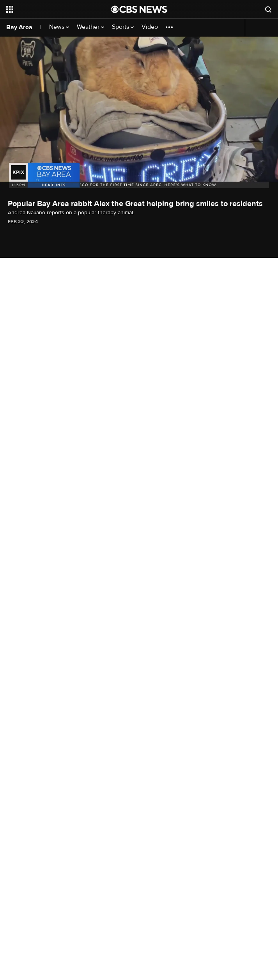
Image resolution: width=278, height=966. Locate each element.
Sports (123, 27)
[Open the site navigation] (50, 9)
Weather (90, 27)
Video (150, 27)
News (59, 27)
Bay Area (19, 27)
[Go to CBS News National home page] (139, 9)
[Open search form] (268, 9)
